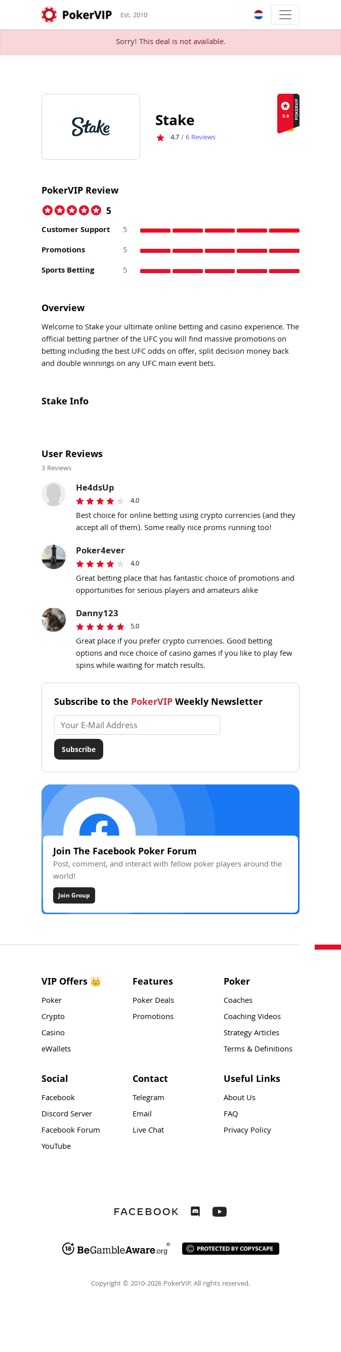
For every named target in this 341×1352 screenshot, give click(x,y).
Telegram (148, 1099)
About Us (239, 1099)
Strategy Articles (251, 1034)
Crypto (53, 1017)
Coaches (238, 1001)
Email (142, 1115)
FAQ (231, 1115)
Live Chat (148, 1131)
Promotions (153, 1017)
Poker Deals (153, 1001)
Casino (53, 1034)
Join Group (74, 895)
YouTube (56, 1147)
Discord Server (66, 1115)
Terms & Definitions (258, 1050)
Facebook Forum (70, 1131)
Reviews (201, 138)
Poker (51, 1001)
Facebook (58, 1099)
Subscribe (79, 749)
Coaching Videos (252, 1017)
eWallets (56, 1050)
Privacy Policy (247, 1131)
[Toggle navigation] (285, 15)
